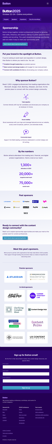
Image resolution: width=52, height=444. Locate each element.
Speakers (14, 19)
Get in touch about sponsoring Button (15, 44)
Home (20, 409)
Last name (5, 370)
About (4, 415)
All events (5, 409)
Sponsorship (22, 420)
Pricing (20, 412)
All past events (38, 409)
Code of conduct (7, 430)
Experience (23, 19)
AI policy (5, 436)
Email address (6, 377)
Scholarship (21, 423)
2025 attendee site (39, 417)
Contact (4, 417)
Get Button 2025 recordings (42, 415)
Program (6, 19)
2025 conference (39, 412)
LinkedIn (5, 420)
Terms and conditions (8, 433)
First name (5, 363)
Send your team (23, 415)
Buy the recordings (34, 19)
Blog (4, 412)
